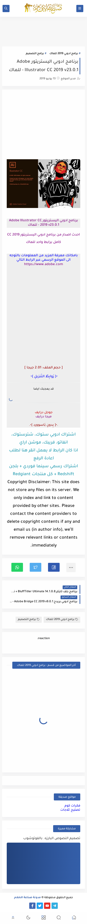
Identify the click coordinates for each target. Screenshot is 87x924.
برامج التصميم (35, 53)
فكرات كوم (72, 806)
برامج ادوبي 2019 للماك (63, 53)
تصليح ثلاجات (70, 810)
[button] (54, 567)
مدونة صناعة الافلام (27, 897)
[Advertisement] (43, 125)
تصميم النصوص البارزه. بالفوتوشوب (51, 839)
